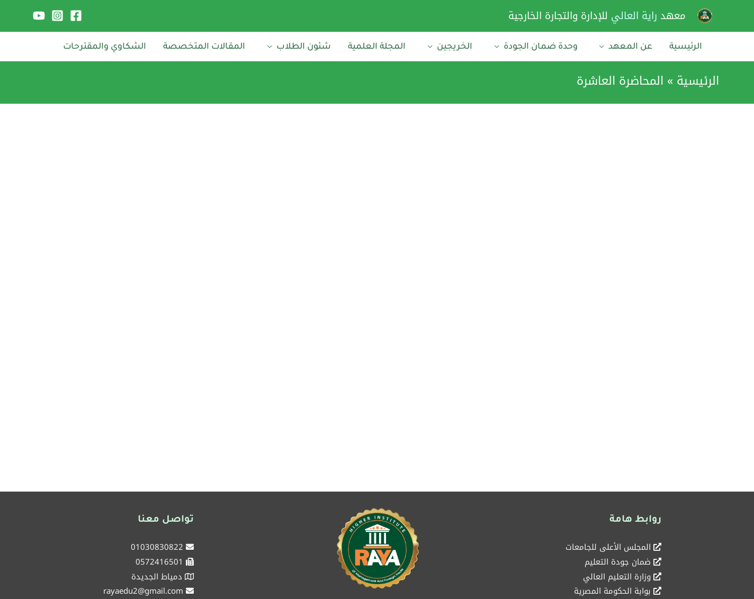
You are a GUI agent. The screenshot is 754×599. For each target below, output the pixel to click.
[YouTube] (39, 16)
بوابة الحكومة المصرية (612, 587)
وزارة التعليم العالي (617, 573)
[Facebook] (76, 16)
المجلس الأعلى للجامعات (608, 543)
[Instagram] (57, 16)
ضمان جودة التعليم (618, 558)
